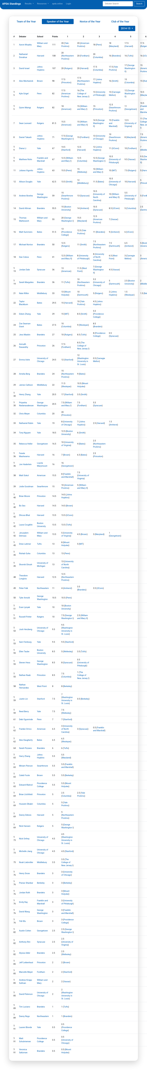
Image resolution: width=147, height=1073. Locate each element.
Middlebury (83, 183)
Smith (115, 81)
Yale (39, 148)
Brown (40, 81)
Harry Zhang (24, 756)
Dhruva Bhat (24, 515)
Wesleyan (129, 295)
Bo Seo (22, 506)
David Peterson (26, 994)
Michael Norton (26, 244)
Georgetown (130, 109)
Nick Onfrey (24, 839)
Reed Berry (24, 711)
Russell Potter (25, 617)
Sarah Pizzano (25, 748)
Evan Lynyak (24, 607)
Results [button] (28, 4)
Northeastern (43, 588)
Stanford (66, 150)
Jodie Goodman (26, 486)
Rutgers (68, 68)
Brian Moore (24, 496)
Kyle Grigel (24, 93)
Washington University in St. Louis (82, 361)
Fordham (85, 56)
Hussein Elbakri (26, 804)
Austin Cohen (25, 931)
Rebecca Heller (25, 444)
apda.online (57, 4)
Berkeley (67, 686)
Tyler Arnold (24, 598)
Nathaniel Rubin (26, 423)
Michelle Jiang (25, 851)
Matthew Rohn (25, 159)
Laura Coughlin (25, 525)
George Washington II (130, 68)
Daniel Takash (25, 137)
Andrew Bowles (26, 196)
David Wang (24, 912)
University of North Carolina (98, 257)
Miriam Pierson (26, 766)
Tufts (130, 56)
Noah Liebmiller (26, 862)
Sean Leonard (25, 123)
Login (68, 4)
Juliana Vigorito (26, 170)
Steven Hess (24, 662)
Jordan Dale (24, 270)
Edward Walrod (25, 785)
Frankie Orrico (25, 729)
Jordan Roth (24, 892)
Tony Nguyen (25, 433)
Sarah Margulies (26, 282)
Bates (100, 182)
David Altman (25, 208)
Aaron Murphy (25, 45)
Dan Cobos (24, 257)
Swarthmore (42, 486)
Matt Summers (25, 232)
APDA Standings (11, 3)
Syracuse (85, 196)
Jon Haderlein (25, 464)
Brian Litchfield (25, 794)
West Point (42, 686)
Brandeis (116, 56)
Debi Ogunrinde (26, 719)
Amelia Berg (24, 374)
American (66, 109)
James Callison (26, 385)
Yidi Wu (22, 921)
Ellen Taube (24, 651)
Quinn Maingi (25, 107)
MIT (114, 170)
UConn (115, 148)
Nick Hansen (24, 826)
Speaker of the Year (58, 21)
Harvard (128, 46)
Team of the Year (26, 21)
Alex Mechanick (26, 81)
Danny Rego (24, 1016)
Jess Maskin (24, 335)
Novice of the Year (90, 21)
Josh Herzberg (25, 629)
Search (139, 4)
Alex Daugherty (26, 740)
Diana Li (22, 148)
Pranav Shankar (26, 883)
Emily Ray (23, 902)
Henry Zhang (25, 394)
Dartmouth (114, 246)
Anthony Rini (24, 942)
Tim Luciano (24, 1007)
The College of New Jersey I (83, 93)
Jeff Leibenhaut (26, 962)
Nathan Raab (25, 675)
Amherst (84, 208)
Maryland (114, 46)
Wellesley (82, 172)
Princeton (66, 82)
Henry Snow (24, 873)
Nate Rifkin (24, 293)
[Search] (118, 3)
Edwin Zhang (25, 314)
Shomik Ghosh (25, 564)
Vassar (132, 159)
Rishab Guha (24, 553)
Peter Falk (23, 588)
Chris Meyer (24, 414)
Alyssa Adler (24, 953)
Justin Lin (23, 699)
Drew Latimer (25, 544)
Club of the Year (120, 21)
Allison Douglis (25, 182)
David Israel (24, 68)
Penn (98, 45)
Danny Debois (25, 815)
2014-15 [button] (126, 28)
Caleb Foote (24, 775)
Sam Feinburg (25, 642)
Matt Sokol (24, 475)
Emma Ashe (24, 360)
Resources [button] (42, 4)
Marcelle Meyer (26, 972)
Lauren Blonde (25, 1027)
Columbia (98, 57)
